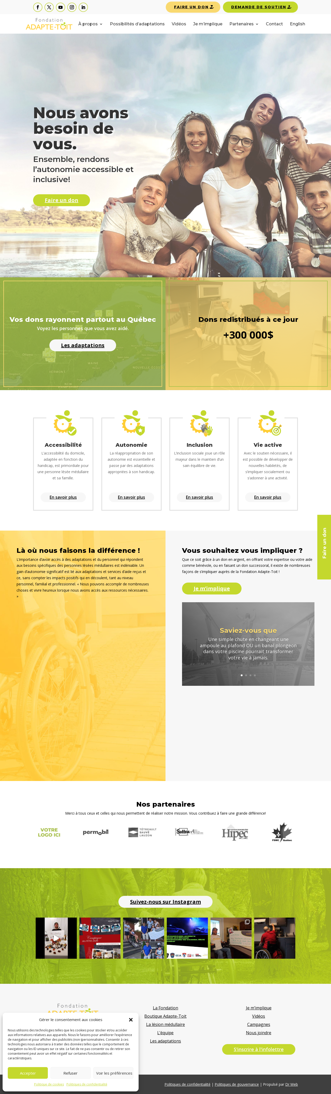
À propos (88, 24)
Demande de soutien (258, 7)
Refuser (70, 1073)
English (297, 24)
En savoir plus (63, 497)
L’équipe (165, 1033)
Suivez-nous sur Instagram (165, 901)
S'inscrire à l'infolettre (259, 1049)
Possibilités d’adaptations (137, 24)
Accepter (28, 1073)
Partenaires (241, 24)
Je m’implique (207, 24)
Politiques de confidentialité (86, 1084)
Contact (274, 24)
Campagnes (258, 1024)
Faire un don (191, 7)
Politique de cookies (49, 1084)
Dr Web (291, 1084)
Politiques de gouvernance (237, 1084)
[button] (130, 1019)
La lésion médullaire (165, 1024)
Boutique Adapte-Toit (165, 1016)
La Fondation (165, 1008)
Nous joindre (258, 1033)
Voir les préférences (114, 1073)
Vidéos (179, 24)
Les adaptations (165, 1041)
